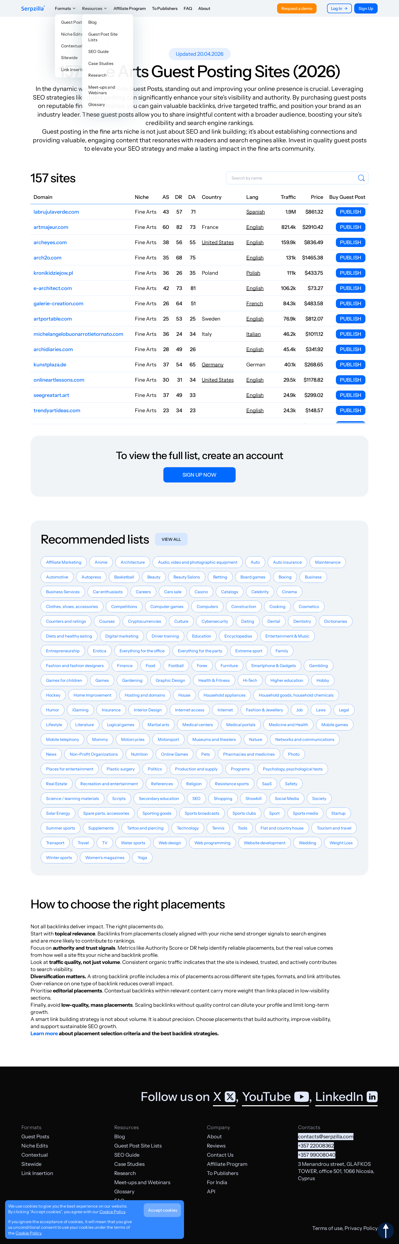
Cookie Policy (112, 1211)
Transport (55, 842)
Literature (84, 724)
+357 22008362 (316, 1146)
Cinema (289, 591)
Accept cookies (162, 1210)
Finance (125, 665)
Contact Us (220, 1155)
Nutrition (139, 754)
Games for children (64, 680)
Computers (207, 606)
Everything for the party (200, 650)
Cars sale (172, 591)
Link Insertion (37, 1173)
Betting (220, 576)
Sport (274, 813)
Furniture (229, 665)
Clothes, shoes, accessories (72, 606)
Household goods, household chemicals (296, 695)
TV (105, 842)
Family (282, 650)
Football (176, 665)
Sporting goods (157, 813)
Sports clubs (244, 813)
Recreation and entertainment (109, 783)
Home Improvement (92, 695)
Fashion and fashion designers (75, 665)
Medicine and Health (288, 724)
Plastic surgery (121, 768)
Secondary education (159, 798)
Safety (291, 783)
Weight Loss (341, 842)
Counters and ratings (66, 621)
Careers (143, 591)
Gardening (132, 680)
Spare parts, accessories (106, 813)
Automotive (57, 576)
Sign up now (199, 475)
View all (171, 539)
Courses (107, 621)
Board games (252, 576)
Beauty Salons (187, 576)
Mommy (100, 739)
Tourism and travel (334, 828)
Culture (181, 621)
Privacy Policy (361, 1228)
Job (299, 709)
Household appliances (225, 695)
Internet (225, 709)
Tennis (218, 828)
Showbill (254, 798)
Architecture (133, 562)
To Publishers (165, 8)
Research (125, 1173)
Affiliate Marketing (63, 562)
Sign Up (366, 8)
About (204, 8)
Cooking (277, 606)
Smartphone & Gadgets (273, 665)
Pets (205, 754)
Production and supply (196, 768)
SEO (196, 798)
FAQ (188, 8)
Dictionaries (335, 621)
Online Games (174, 754)
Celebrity (260, 591)
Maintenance (327, 562)
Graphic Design (170, 680)
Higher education (286, 680)
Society (319, 798)
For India (217, 1182)
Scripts (119, 798)
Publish (350, 212)
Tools (242, 828)
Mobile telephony (62, 739)
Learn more (44, 1033)
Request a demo (296, 8)
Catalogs (229, 591)
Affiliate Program (129, 8)
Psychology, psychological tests (293, 768)
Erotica (99, 650)
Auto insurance (287, 562)
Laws (321, 709)
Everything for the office (142, 650)
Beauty (153, 576)
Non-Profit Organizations (94, 754)
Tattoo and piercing (145, 828)
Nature (255, 739)
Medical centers (197, 724)
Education (201, 636)
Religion (194, 783)
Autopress (91, 576)
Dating (247, 621)
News (51, 754)
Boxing (285, 576)
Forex (202, 665)
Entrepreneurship (63, 650)
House (184, 695)
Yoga (142, 857)
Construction (243, 606)
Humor (52, 709)
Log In (339, 8)
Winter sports (59, 857)
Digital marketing (121, 636)
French (254, 303)
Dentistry (302, 621)
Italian (253, 334)
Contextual (34, 1155)
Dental (273, 621)
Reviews (216, 1146)
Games (102, 680)
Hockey (53, 695)
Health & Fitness (214, 680)
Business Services (63, 591)
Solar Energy (58, 813)
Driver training (165, 636)
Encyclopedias (238, 636)
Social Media (287, 798)
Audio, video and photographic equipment (197, 562)
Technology (188, 828)
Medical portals (240, 724)
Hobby (323, 680)
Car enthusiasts (108, 591)
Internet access (189, 709)
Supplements (101, 828)
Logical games (120, 724)
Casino (201, 591)
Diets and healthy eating (69, 636)
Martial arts (158, 724)
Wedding (307, 842)
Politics (155, 768)
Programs (240, 768)
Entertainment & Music (287, 636)
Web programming (212, 842)
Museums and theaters (214, 739)
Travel (83, 842)
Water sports (133, 842)
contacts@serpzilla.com (325, 1137)
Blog (119, 1137)
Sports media (305, 813)
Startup (338, 813)
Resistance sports (232, 783)
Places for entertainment (69, 768)
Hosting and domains (145, 695)
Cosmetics (309, 606)
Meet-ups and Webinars (142, 1182)
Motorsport (168, 739)
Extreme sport (248, 650)
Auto (255, 562)
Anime (101, 562)
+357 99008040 (316, 1155)
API (211, 1191)
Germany (212, 365)
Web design (170, 842)
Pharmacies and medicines (249, 754)
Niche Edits (34, 1146)
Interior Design (148, 709)
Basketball (124, 576)
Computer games (166, 606)
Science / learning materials (72, 798)
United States (218, 242)
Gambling (318, 665)
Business (313, 576)
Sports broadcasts (202, 813)
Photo (294, 754)
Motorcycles (133, 739)
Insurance (111, 709)
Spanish (255, 212)
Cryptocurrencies (144, 621)
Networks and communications (304, 739)
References (162, 783)
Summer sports (60, 828)
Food (150, 665)
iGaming (80, 709)
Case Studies (129, 1164)
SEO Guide (126, 1155)
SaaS (267, 783)
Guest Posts (35, 1137)
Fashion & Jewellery (264, 709)
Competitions (124, 606)
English (255, 227)
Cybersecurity (215, 621)
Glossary (124, 1191)
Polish (253, 273)
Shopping (223, 798)
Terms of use (327, 1228)
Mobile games (334, 724)
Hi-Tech (250, 680)
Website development (265, 842)
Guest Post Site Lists (138, 1146)
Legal (344, 709)
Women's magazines (104, 857)
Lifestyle (54, 724)
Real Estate (56, 783)
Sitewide (31, 1164)
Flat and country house (282, 828)
